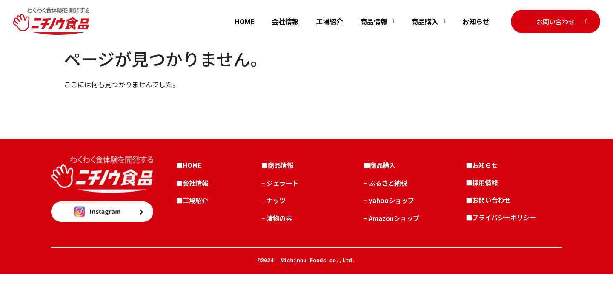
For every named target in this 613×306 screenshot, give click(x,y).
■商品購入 (383, 166)
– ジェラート (284, 185)
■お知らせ (485, 166)
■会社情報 (196, 185)
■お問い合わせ (492, 205)
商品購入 (428, 21)
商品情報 (377, 21)
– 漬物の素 (280, 224)
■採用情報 (485, 185)
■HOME (192, 166)
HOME (245, 21)
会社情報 (285, 21)
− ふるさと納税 (389, 185)
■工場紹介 (196, 205)
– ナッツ (277, 205)
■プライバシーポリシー (505, 224)
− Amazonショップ (395, 224)
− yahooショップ (392, 205)
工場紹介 (329, 21)
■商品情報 (281, 166)
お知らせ (476, 21)
